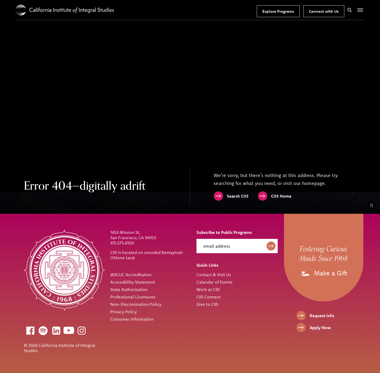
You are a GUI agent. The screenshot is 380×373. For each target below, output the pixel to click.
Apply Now (320, 327)
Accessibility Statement (132, 282)
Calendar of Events (214, 282)
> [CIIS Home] (65, 10)
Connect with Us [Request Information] (324, 11)
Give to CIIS (207, 304)
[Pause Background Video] (371, 205)
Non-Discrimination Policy (135, 304)
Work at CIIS (208, 289)
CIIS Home (281, 196)
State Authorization (129, 289)
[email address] (237, 246)
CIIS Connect (208, 296)
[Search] (350, 10)
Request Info (322, 315)
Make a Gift (323, 273)
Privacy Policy (123, 311)
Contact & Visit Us (213, 274)
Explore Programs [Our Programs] (278, 11)
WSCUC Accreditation (131, 274)
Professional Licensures (132, 296)
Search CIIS (238, 196)
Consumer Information (132, 319)
